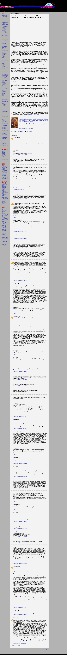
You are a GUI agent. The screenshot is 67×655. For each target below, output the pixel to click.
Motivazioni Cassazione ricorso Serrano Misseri (5, 167)
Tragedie (3, 135)
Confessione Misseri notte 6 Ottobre (4, 184)
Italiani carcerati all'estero (5, 68)
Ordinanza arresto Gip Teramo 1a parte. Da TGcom (5, 230)
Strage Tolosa (4, 134)
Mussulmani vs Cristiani (4, 97)
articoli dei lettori (5, 22)
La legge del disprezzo (4, 72)
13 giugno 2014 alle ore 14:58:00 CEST (20, 536)
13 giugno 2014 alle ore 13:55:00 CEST (20, 509)
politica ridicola (5, 111)
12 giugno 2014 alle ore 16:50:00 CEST (20, 463)
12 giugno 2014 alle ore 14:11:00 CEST (20, 385)
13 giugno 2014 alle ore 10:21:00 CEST (20, 501)
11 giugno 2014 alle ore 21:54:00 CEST (20, 217)
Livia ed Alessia (4, 77)
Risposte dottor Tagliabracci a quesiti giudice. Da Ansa (5, 210)
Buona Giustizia (4, 36)
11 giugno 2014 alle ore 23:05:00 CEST (20, 238)
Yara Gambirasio (5, 145)
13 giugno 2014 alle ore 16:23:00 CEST (20, 614)
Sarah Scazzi (4, 125)
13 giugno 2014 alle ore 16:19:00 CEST (20, 607)
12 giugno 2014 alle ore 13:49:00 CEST (20, 371)
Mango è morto (5, 85)
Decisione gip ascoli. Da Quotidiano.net (4, 242)
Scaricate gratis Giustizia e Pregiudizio (5, 127)
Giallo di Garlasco (3, 57)
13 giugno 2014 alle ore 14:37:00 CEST (20, 528)
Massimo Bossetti (3, 94)
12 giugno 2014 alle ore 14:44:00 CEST (20, 392)
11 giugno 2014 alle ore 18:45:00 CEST (20, 162)
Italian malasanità (4, 66)
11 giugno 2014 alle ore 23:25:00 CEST (20, 247)
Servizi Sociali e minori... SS (5, 131)
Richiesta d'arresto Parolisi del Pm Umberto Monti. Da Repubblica (5, 218)
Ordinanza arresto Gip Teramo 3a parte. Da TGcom (5, 223)
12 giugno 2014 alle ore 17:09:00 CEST (20, 476)
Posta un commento (16, 645)
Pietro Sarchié (4, 110)
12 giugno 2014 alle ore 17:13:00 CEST (19, 488)
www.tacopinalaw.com (34, 114)
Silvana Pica (4, 133)
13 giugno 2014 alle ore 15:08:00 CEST (20, 542)
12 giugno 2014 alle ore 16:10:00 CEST (20, 428)
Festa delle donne (4, 55)
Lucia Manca (4, 79)
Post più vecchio (44, 649)
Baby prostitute (5, 35)
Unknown (15, 261)
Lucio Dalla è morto (4, 81)
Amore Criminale (5, 16)
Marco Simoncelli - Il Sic (4, 91)
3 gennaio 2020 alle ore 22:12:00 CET (19, 643)
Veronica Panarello (4, 140)
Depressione (4, 49)
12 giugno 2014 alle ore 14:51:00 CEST (20, 416)
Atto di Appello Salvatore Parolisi (4, 245)
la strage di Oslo (5, 74)
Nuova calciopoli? (4, 104)
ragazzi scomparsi (4, 117)
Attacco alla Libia (5, 32)
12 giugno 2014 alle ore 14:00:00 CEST (20, 379)
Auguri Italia (4, 34)
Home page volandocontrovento (26, 128)
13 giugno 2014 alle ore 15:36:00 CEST (20, 563)
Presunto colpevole (4, 113)
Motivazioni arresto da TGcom (4, 175)
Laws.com (18, 44)
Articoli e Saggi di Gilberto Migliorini (5, 27)
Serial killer (4, 129)
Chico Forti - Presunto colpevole (4, 44)
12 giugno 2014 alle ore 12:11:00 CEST (20, 313)
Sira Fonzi (15, 137)
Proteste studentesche (4, 115)
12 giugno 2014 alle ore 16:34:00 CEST (20, 454)
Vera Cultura (4, 138)
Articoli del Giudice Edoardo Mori (5, 24)
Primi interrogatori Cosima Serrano (5, 191)
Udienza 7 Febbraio (4, 156)
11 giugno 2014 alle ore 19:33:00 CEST (20, 189)
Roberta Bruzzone (3, 120)
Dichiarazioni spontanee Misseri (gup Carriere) (4, 188)
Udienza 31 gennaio (4, 158)
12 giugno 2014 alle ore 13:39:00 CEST (20, 354)
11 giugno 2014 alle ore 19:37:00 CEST (20, 198)
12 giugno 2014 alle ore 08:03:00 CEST (20, 257)
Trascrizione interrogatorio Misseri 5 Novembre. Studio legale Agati (4, 202)
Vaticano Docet (4, 137)
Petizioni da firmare (4, 108)
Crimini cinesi (4, 46)
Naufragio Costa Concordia (5, 100)
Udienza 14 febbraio (4, 154)
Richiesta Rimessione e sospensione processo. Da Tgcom (4, 171)
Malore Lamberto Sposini (4, 83)
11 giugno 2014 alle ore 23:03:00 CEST (20, 231)
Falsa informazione (4, 53)
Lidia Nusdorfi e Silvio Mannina (5, 76)
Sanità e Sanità (4, 124)
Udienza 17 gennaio (4, 160)
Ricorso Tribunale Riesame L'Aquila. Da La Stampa (5, 214)
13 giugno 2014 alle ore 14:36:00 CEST (20, 521)
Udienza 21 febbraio (4, 152)
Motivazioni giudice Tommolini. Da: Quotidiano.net (5, 234)
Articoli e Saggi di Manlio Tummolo (5, 30)
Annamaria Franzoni (4, 18)
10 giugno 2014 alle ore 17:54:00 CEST (20, 154)
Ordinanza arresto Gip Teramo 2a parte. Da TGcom (5, 227)
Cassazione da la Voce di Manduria (5, 178)
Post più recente (15, 649)
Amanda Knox (4, 15)
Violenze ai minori (4, 144)
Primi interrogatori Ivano (4, 194)
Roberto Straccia (5, 122)
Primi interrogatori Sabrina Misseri (5, 197)
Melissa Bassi (4, 95)
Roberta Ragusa (5, 121)
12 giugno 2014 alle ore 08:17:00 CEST (20, 280)
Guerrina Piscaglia (3, 64)
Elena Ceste (4, 51)
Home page (29, 649)
